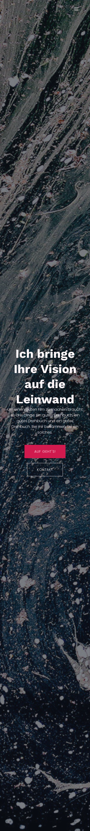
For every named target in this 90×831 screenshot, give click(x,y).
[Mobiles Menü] (76, 9)
